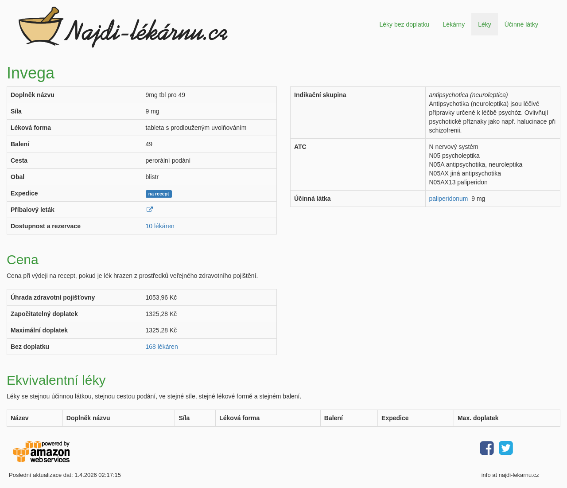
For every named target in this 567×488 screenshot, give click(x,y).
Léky (484, 24)
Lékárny (454, 24)
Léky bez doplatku (404, 24)
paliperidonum (448, 198)
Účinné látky (521, 24)
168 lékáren (162, 346)
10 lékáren (160, 226)
